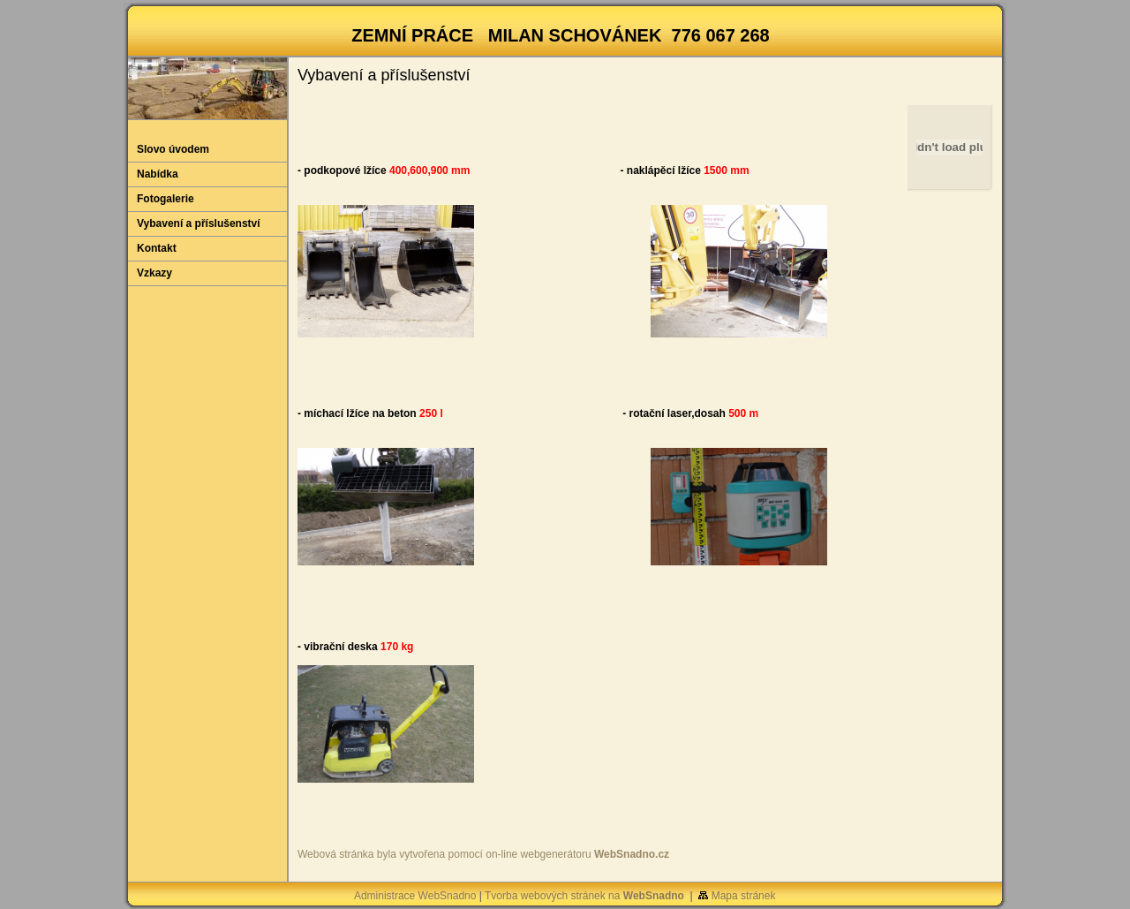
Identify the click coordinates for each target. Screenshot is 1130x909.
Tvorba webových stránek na (584, 896)
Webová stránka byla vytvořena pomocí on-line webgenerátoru (483, 854)
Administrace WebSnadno (415, 896)
